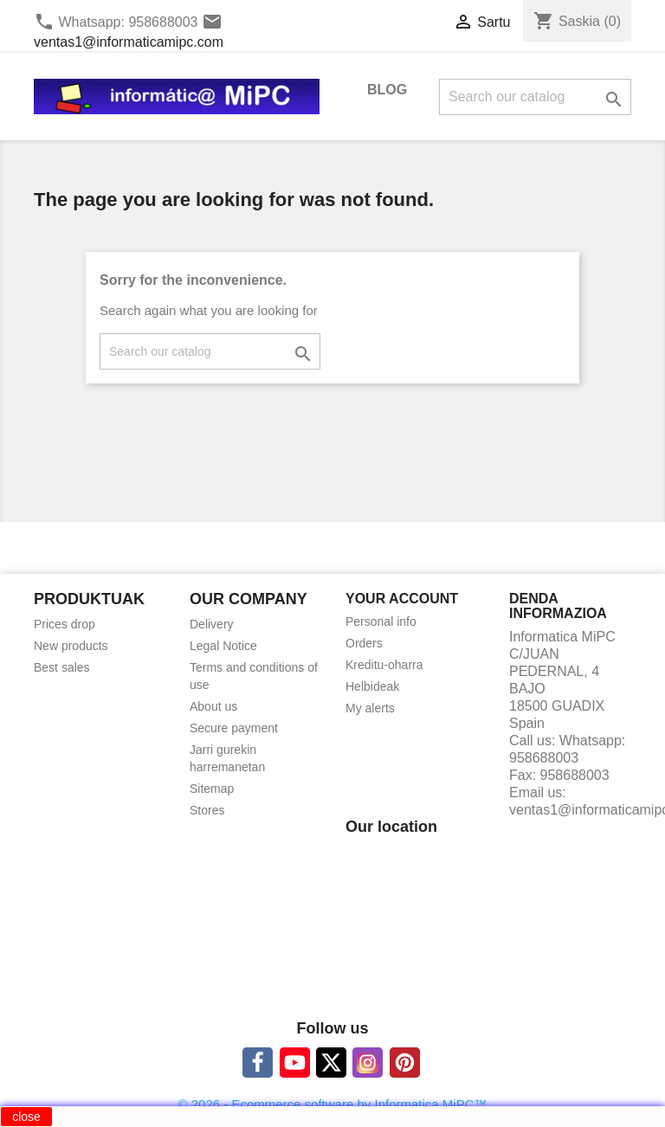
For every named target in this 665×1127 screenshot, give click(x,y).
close (26, 1117)
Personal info (380, 621)
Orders (364, 643)
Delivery (212, 624)
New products (71, 646)
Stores (207, 810)
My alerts (370, 708)
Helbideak (372, 686)
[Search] (535, 97)
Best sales (62, 667)
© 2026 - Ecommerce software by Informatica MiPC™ (332, 1104)
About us (213, 706)
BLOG (387, 89)
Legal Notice (223, 646)
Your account (401, 598)
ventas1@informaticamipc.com (128, 42)
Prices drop (64, 624)
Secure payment (234, 728)
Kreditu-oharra (384, 665)
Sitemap (212, 788)
